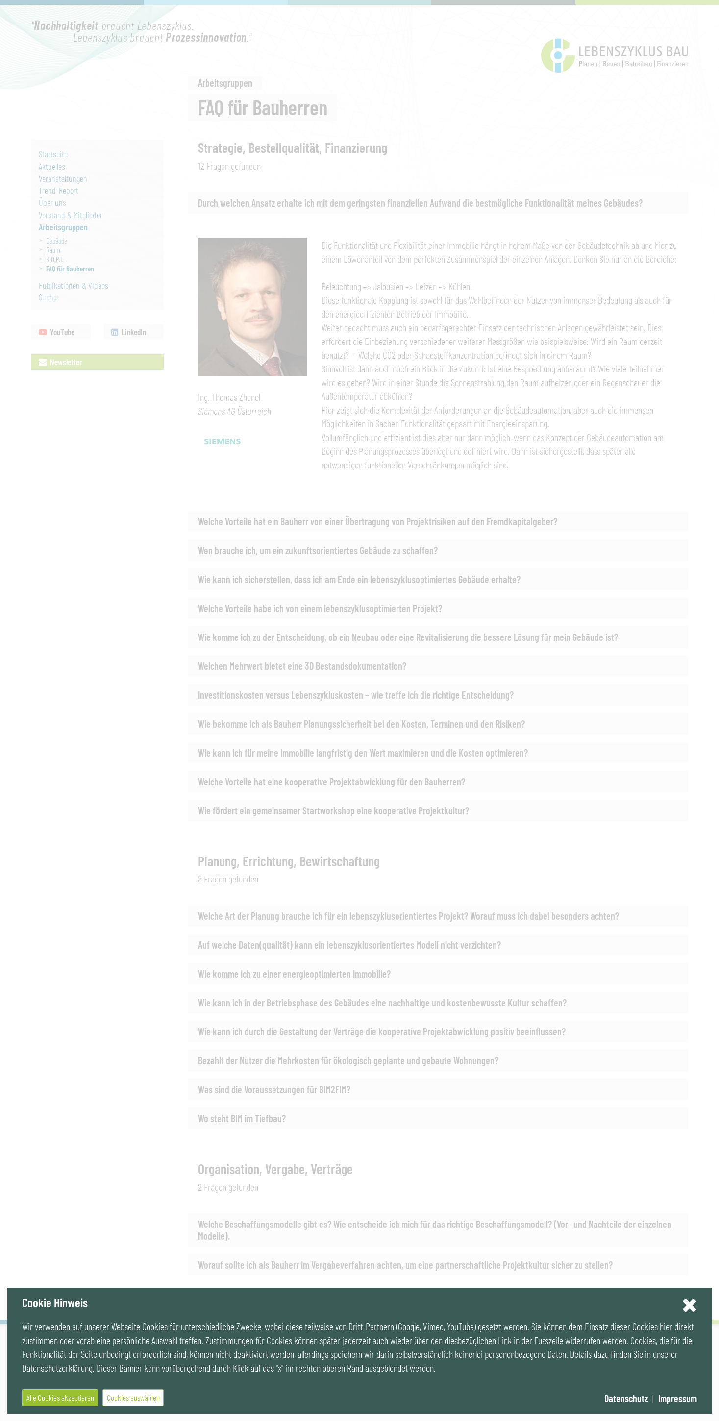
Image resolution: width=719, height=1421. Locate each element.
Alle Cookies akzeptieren (60, 1397)
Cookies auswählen (133, 1397)
